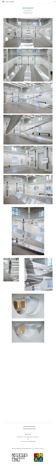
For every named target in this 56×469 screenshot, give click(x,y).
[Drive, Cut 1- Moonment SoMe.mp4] (28, 404)
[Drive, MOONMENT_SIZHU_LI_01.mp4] (28, 365)
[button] (54, 1)
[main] (28, 10)
